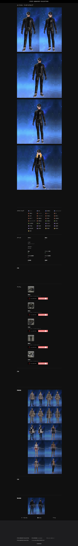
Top (54, 517)
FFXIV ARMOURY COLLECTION (39, 1)
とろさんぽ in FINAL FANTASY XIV (38, 540)
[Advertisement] (39, 198)
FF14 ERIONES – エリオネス (37, 538)
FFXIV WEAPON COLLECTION (23, 540)
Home (39, 517)
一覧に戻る (24, 517)
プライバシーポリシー (50, 538)
